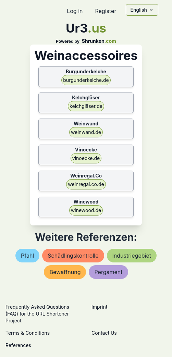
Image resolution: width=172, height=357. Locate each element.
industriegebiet (131, 255)
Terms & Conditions (27, 333)
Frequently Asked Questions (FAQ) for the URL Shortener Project (37, 313)
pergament (108, 272)
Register (105, 11)
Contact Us (104, 333)
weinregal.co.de (86, 184)
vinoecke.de (86, 158)
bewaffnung (65, 272)
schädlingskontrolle (73, 255)
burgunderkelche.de (86, 80)
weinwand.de (86, 132)
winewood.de (86, 210)
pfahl (27, 255)
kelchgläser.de (86, 106)
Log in (75, 11)
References (18, 345)
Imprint (99, 307)
